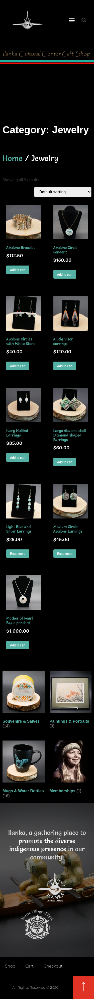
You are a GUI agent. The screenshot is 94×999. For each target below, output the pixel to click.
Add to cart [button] (17, 270)
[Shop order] (62, 192)
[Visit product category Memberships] (71, 768)
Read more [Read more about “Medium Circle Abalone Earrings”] (65, 553)
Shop (10, 966)
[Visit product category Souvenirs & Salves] (24, 700)
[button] (71, 20)
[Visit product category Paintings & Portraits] (71, 700)
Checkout (53, 966)
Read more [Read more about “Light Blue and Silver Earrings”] (18, 553)
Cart (29, 966)
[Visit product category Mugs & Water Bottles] (24, 770)
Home (13, 158)
